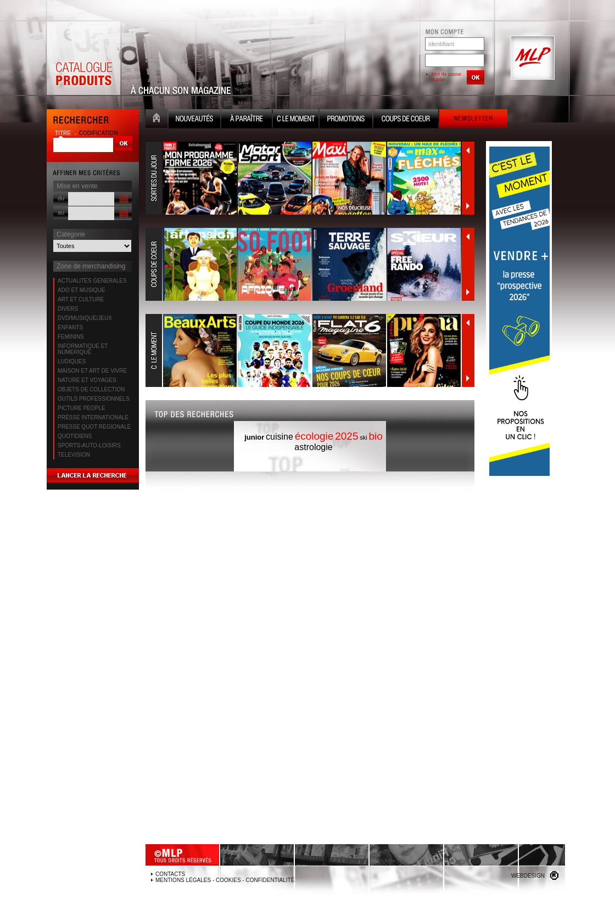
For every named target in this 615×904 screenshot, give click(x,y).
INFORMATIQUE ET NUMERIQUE (83, 349)
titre (63, 133)
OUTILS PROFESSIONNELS (94, 399)
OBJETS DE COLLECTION (91, 389)
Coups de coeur (405, 120)
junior (254, 437)
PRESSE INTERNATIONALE (93, 417)
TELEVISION (74, 455)
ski (363, 437)
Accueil (156, 120)
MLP (531, 58)
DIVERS (68, 309)
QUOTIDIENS (75, 436)
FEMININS (71, 337)
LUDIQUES (72, 361)
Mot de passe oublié (446, 76)
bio (375, 436)
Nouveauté (194, 120)
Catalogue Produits (83, 58)
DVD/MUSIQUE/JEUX (85, 318)
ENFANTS (70, 327)
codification (98, 133)
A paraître (246, 120)
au (61, 212)
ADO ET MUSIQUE (81, 290)
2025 (346, 436)
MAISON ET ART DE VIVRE (92, 371)
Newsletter (473, 120)
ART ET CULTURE (81, 299)
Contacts (170, 874)
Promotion (346, 120)
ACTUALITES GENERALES (92, 281)
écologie (314, 436)
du (61, 198)
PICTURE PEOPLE (81, 408)
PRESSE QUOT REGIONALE (94, 427)
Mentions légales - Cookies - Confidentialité (224, 880)
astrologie (313, 447)
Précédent (467, 150)
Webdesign (528, 876)
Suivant (467, 206)
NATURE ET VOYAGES (87, 380)
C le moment (295, 120)
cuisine (279, 436)
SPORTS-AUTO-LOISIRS (89, 445)
